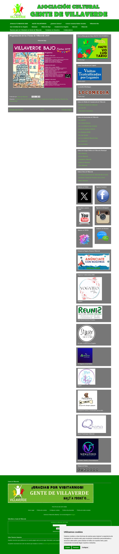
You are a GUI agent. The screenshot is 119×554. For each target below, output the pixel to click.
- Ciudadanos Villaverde (84, 159)
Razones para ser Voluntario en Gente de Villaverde (26, 30)
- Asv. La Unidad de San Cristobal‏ (87, 126)
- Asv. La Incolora (83, 144)
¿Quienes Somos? (56, 23)
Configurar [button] (85, 547)
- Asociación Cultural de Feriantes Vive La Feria (91, 177)
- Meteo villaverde (83, 180)
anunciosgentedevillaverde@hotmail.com (54, 543)
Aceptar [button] (67, 547)
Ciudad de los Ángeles (61, 27)
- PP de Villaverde (83, 156)
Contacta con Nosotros (52, 30)
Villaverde (84, 27)
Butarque (34, 27)
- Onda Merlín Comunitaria (85, 111)
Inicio (42, 110)
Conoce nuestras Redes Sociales (76, 23)
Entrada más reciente (16, 110)
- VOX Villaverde (82, 165)
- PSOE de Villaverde (84, 162)
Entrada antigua (67, 110)
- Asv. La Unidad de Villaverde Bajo (88, 138)
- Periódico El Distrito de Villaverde (88, 105)
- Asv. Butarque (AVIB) (84, 132)
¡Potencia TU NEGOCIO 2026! (19, 23)
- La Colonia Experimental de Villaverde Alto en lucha (93, 174)
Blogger (73, 514)
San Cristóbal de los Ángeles (19, 27)
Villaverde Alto (94, 23)
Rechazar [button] (76, 547)
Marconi (74, 27)
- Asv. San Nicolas (83, 135)
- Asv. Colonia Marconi (84, 123)
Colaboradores (68, 30)
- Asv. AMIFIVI (82, 120)
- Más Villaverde (82, 153)
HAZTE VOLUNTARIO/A (39, 23)
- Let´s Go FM (82, 108)
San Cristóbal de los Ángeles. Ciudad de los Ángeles (40, 99)
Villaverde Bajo (46, 27)
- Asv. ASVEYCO (82, 141)
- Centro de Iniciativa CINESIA (86, 129)
